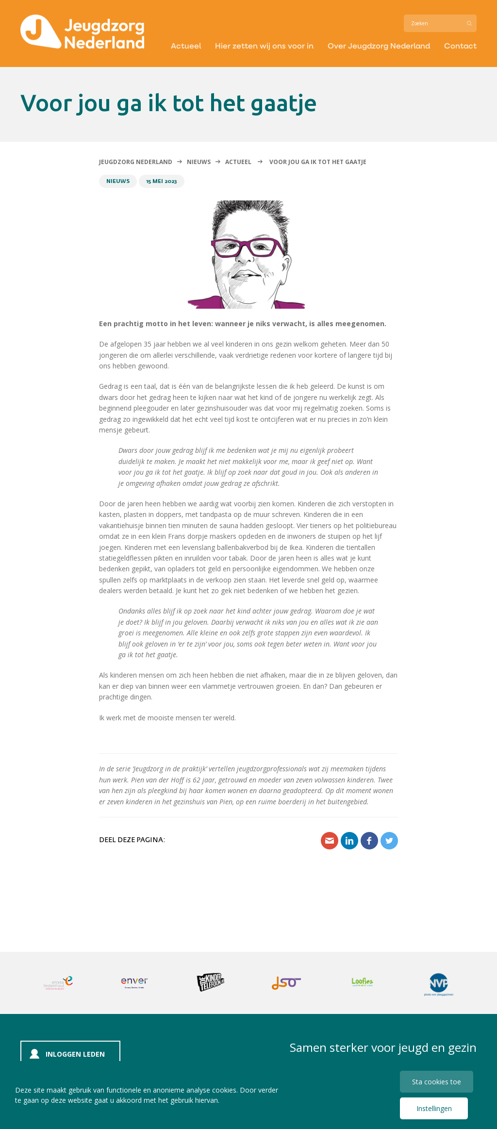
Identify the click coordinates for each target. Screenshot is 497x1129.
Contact (460, 45)
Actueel (186, 45)
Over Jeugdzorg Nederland (379, 45)
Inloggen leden (75, 1054)
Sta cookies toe (436, 1081)
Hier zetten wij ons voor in (264, 45)
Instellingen (434, 1108)
